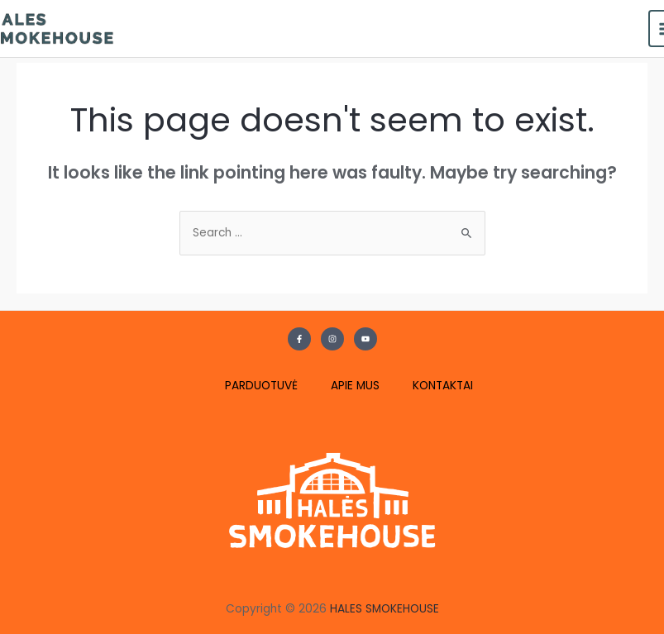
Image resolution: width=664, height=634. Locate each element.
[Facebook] (299, 338)
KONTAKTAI (443, 385)
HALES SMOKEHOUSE (384, 609)
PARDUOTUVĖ (261, 385)
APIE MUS (355, 385)
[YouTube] (365, 338)
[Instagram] (332, 338)
